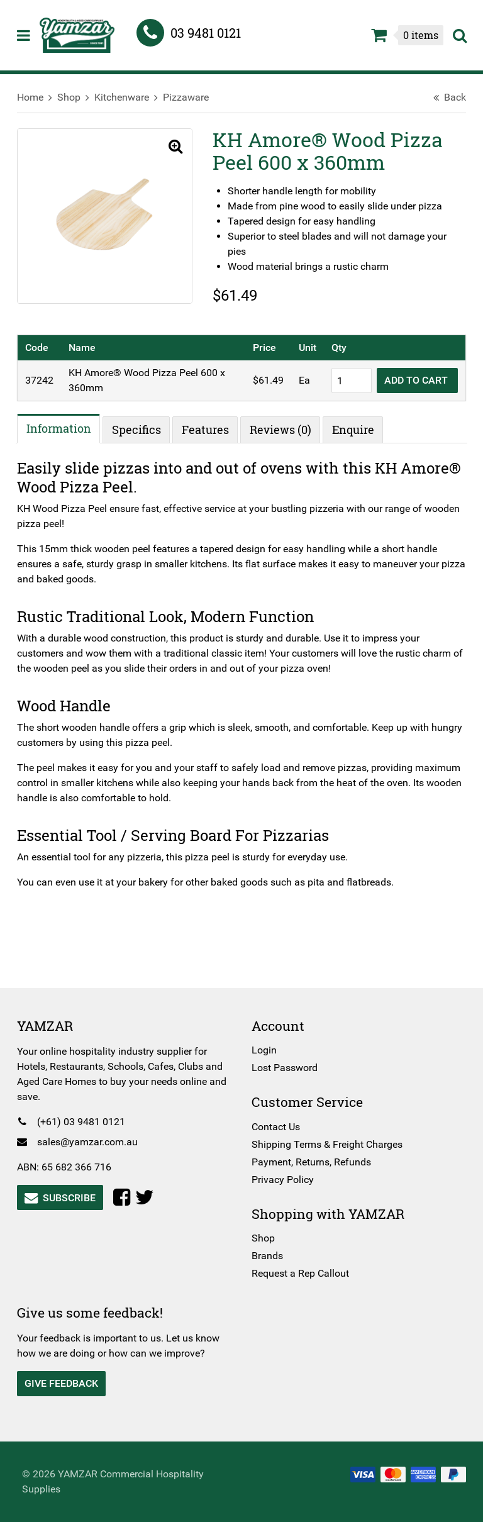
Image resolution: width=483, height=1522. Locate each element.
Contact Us (276, 1127)
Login (264, 1050)
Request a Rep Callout (300, 1273)
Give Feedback (69, 1383)
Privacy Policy (283, 1180)
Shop (77, 97)
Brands (267, 1256)
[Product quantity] (343, 380)
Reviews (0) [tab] (288, 429)
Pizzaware (194, 97)
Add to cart (409, 380)
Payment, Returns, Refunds (311, 1162)
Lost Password (285, 1068)
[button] (170, 147)
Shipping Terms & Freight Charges (327, 1144)
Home (38, 97)
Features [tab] (213, 429)
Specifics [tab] (144, 429)
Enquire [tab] (361, 429)
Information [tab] (67, 428)
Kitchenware (130, 97)
